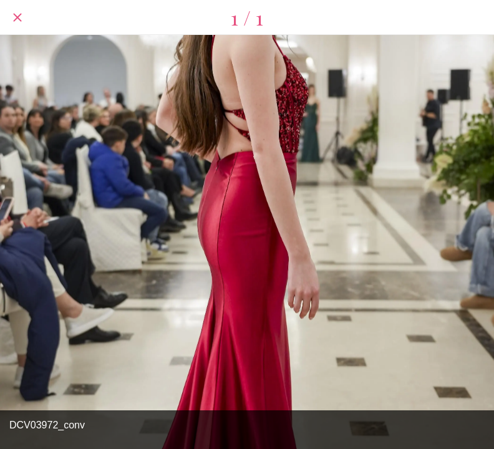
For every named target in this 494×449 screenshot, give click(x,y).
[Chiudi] (17, 17)
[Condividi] (477, 17)
